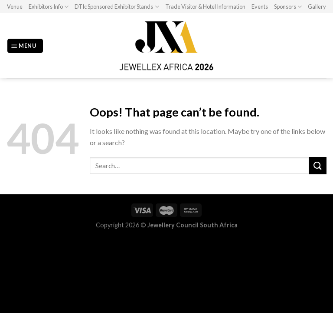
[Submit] (317, 165)
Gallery (317, 6)
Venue (15, 6)
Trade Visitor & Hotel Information (205, 6)
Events (259, 6)
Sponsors (288, 7)
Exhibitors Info (49, 7)
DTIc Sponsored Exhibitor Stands (117, 7)
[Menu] (25, 46)
